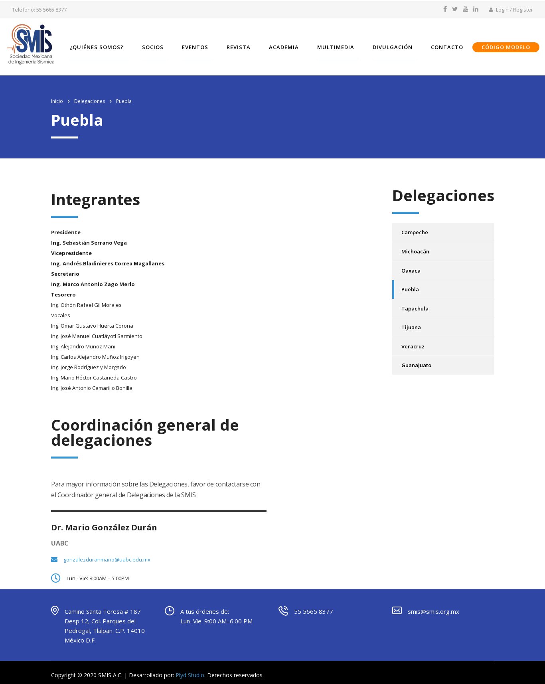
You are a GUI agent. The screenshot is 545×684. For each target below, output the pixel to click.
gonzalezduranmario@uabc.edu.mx (106, 552)
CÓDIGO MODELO (511, 45)
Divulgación (398, 45)
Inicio (57, 94)
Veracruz (413, 339)
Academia (289, 45)
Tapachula (414, 301)
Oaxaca (411, 263)
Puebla (410, 282)
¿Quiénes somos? (102, 45)
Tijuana (411, 320)
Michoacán (415, 244)
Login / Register (511, 9)
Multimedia (340, 45)
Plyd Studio (190, 668)
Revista (244, 45)
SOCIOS (158, 45)
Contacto (452, 45)
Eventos (200, 45)
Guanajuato (416, 358)
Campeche (414, 225)
